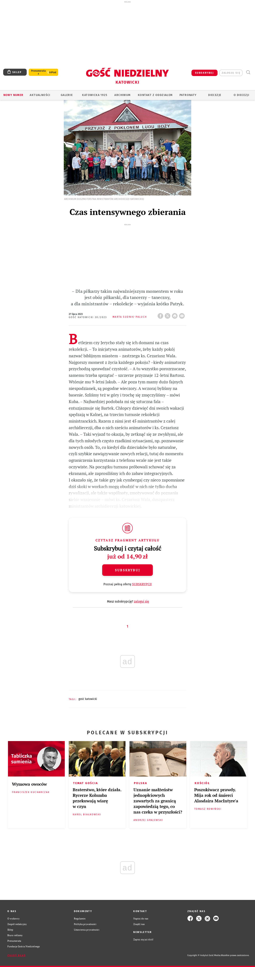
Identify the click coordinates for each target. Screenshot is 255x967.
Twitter (168, 299)
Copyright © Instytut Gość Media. (204, 940)
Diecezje (214, 95)
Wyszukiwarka (248, 72)
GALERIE (67, 95)
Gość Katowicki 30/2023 (88, 301)
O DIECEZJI (241, 95)
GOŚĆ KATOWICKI (87, 683)
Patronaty (188, 95)
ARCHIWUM (122, 95)
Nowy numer (13, 95)
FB (161, 299)
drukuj (175, 299)
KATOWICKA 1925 (94, 95)
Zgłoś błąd (16, 940)
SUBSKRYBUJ (204, 72)
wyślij (182, 299)
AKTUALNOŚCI (40, 95)
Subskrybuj (127, 554)
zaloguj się (231, 72)
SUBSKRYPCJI (142, 568)
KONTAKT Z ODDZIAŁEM (155, 95)
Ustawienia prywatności (86, 914)
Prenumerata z (38, 72)
